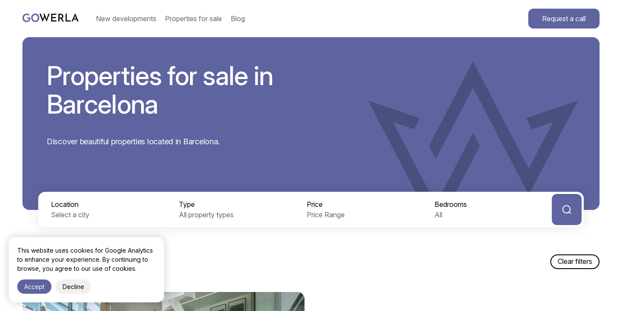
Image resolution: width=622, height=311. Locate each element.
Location (65, 204)
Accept (34, 286)
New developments (126, 18)
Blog (238, 18)
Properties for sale (193, 18)
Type (187, 204)
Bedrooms (451, 204)
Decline (73, 286)
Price (315, 204)
